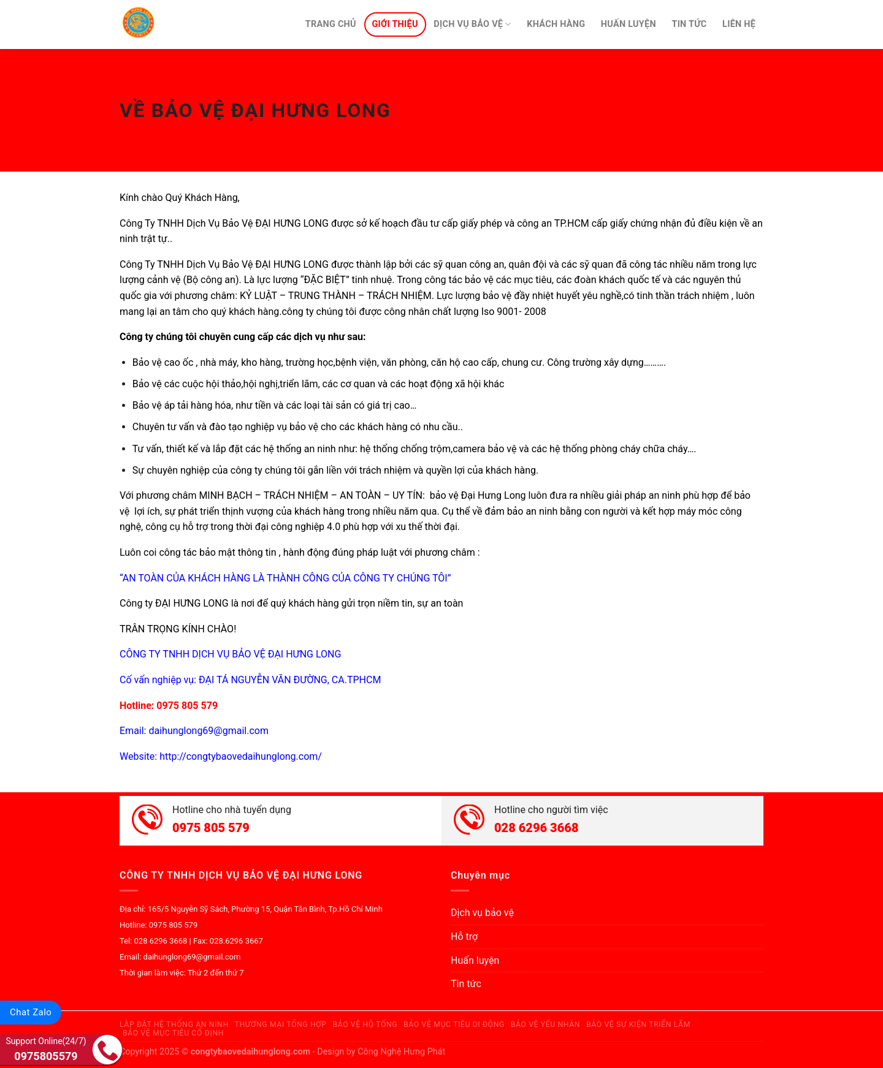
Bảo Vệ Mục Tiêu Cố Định (173, 1033)
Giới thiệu (395, 24)
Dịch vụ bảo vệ (472, 24)
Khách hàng (556, 24)
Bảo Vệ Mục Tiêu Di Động (454, 1024)
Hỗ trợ (464, 936)
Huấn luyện (628, 24)
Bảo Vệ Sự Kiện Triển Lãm (638, 1024)
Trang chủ (330, 24)
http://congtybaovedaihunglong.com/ (240, 756)
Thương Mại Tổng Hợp (281, 1024)
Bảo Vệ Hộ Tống (364, 1024)
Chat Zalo (31, 1012)
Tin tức (688, 24)
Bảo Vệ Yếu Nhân (546, 1024)
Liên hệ (738, 24)
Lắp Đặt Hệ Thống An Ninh (174, 1024)
